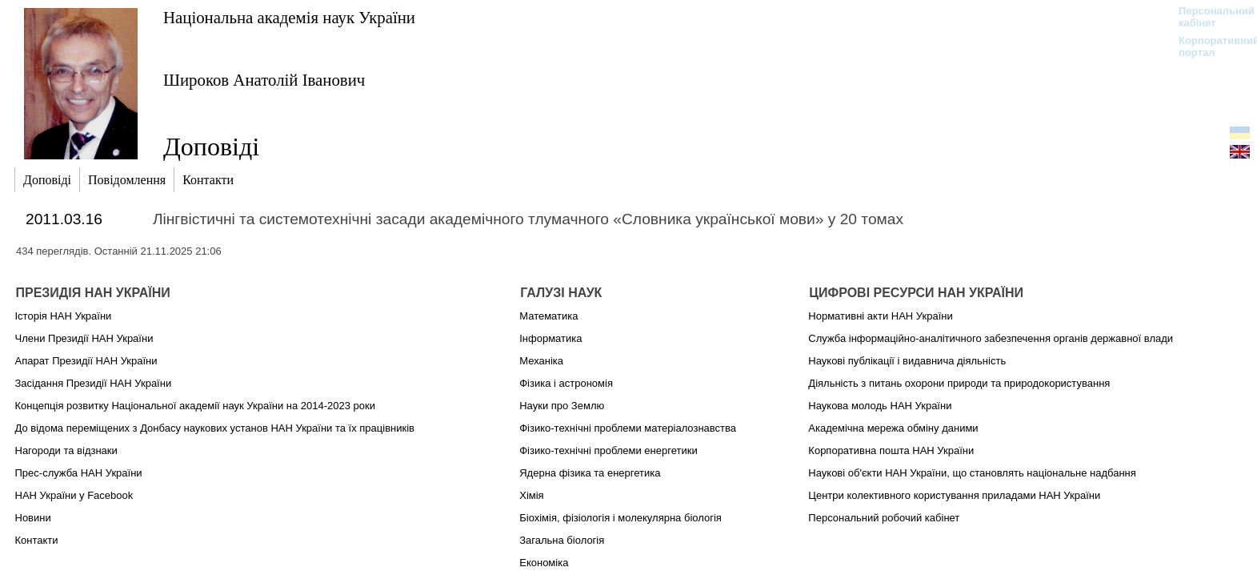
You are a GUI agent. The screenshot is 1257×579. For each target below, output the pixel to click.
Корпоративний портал (1209, 46)
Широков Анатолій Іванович (264, 79)
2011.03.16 (64, 219)
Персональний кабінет (1209, 17)
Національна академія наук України (289, 17)
